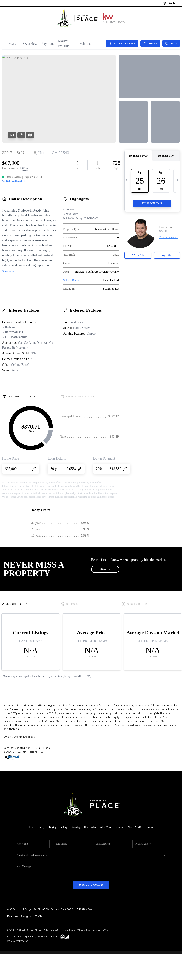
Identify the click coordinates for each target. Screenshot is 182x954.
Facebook (12, 916)
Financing (76, 827)
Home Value (90, 827)
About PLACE (135, 827)
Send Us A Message (90, 884)
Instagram (26, 916)
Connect (150, 827)
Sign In (169, 3)
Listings (42, 827)
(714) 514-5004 (84, 909)
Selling (63, 827)
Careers (120, 827)
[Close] (174, 921)
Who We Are (106, 827)
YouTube (40, 916)
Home (31, 827)
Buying (52, 827)
